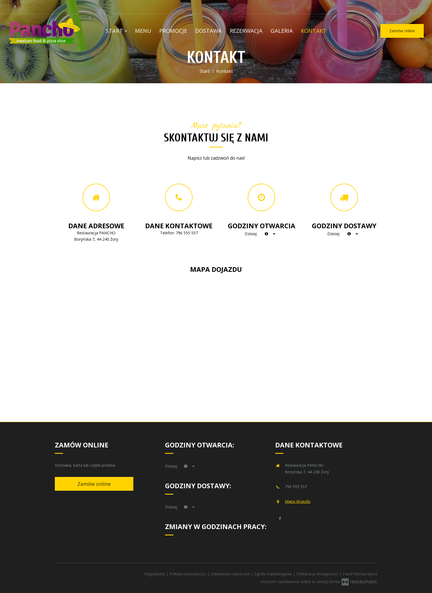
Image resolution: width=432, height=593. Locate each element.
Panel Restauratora (360, 573)
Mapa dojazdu (297, 501)
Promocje (173, 30)
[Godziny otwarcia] (274, 234)
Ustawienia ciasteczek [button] (230, 573)
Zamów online (402, 30)
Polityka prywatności (188, 573)
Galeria (282, 30)
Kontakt (313, 30)
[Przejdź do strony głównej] (44, 31)
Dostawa (208, 30)
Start (116, 30)
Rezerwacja (246, 30)
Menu (143, 30)
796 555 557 (187, 232)
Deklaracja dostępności (317, 573)
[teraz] (266, 233)
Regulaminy (155, 573)
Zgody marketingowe (273, 573)
